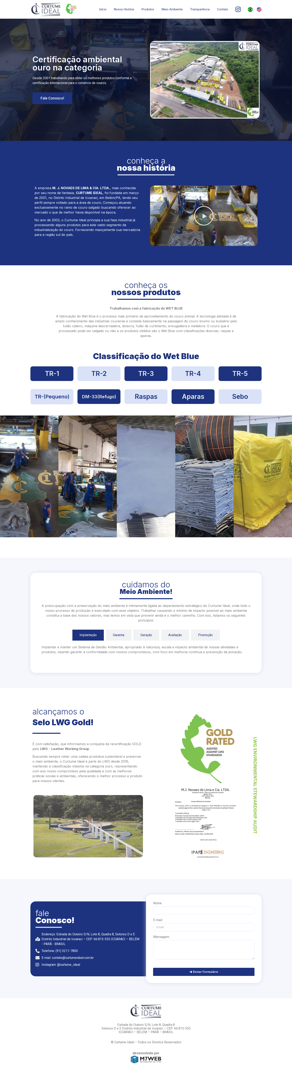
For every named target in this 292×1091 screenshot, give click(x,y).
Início (102, 9)
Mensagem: (161, 937)
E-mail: (158, 920)
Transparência (200, 9)
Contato (222, 9)
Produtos (147, 9)
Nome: (157, 903)
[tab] (88, 635)
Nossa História (124, 9)
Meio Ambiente (172, 9)
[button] (204, 216)
